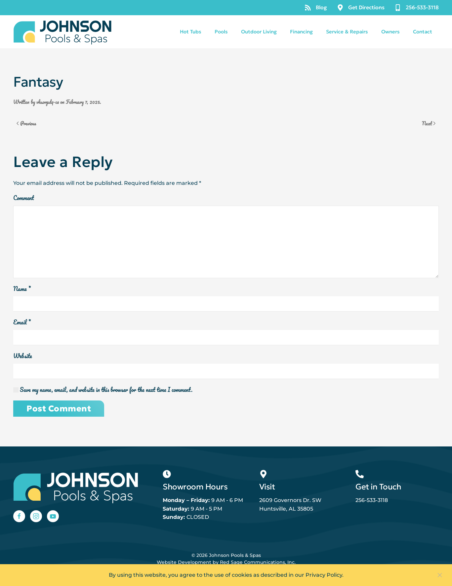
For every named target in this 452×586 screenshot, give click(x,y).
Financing (301, 31)
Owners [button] (390, 31)
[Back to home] (62, 31)
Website (22, 356)
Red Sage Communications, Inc (257, 562)
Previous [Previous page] (26, 123)
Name (22, 289)
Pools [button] (221, 31)
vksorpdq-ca (47, 102)
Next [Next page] (429, 123)
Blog (316, 7)
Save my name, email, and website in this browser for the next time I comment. (102, 390)
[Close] (439, 575)
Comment (23, 198)
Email (22, 322)
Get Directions (361, 7)
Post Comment (58, 408)
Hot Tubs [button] (190, 31)
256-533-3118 (416, 7)
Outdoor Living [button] (259, 31)
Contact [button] (422, 31)
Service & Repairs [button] (347, 31)
